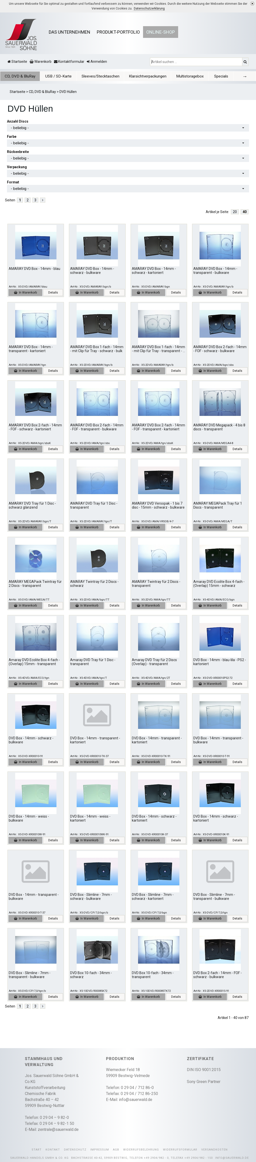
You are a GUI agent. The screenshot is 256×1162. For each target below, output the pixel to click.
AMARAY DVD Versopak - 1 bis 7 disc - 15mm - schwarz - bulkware (158, 505)
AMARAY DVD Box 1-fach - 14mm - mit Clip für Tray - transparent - (158, 349)
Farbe (11, 137)
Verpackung (17, 167)
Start (37, 1149)
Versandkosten (214, 1149)
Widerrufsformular (180, 1149)
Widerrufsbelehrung (141, 1149)
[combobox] (128, 128)
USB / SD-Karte (56, 76)
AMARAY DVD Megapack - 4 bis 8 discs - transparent (219, 427)
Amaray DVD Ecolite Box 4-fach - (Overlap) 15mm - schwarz (219, 584)
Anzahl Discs (17, 121)
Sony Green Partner (203, 1081)
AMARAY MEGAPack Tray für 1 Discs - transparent (217, 505)
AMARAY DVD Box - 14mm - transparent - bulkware (215, 271)
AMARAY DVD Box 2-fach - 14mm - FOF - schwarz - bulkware (220, 349)
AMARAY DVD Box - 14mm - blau (34, 269)
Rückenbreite (18, 152)
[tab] (19, 76)
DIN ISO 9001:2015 (204, 1069)
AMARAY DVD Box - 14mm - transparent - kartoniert (31, 349)
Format (13, 182)
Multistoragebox (181, 76)
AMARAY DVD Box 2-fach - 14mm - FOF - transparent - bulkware (96, 427)
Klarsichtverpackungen (141, 76)
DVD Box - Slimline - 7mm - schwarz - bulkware (91, 897)
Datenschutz (75, 1149)
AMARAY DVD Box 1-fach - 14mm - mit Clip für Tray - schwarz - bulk (96, 349)
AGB (116, 1149)
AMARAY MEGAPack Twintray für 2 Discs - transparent (35, 584)
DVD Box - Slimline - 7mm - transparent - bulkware (214, 897)
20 (235, 212)
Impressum (99, 1149)
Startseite (17, 92)
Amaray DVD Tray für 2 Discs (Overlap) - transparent (154, 662)
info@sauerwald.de (135, 1099)
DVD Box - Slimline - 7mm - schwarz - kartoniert (153, 897)
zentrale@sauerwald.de (58, 1129)
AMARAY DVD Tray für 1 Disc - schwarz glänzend (32, 505)
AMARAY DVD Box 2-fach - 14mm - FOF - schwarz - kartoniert (35, 427)
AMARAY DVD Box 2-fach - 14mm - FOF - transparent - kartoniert (158, 427)
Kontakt (53, 1149)
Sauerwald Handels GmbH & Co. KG (39, 1158)
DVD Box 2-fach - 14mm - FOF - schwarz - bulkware (217, 975)
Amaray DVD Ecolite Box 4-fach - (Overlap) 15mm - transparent (34, 662)
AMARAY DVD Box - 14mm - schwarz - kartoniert (154, 271)
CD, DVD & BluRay (19, 76)
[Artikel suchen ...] (197, 62)
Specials (211, 76)
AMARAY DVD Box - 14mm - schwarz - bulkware (92, 271)
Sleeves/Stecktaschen (97, 76)
